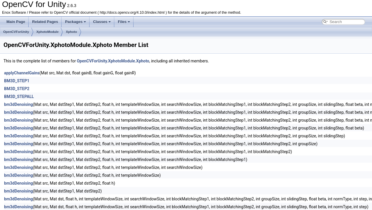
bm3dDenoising (18, 104)
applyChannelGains (21, 73)
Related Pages (45, 22)
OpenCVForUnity (16, 32)
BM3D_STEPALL (19, 96)
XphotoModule (47, 32)
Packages (75, 22)
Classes (102, 22)
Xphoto (71, 32)
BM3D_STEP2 (16, 88)
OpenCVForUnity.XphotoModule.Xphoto (113, 61)
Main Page (15, 22)
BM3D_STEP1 (16, 80)
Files (124, 22)
